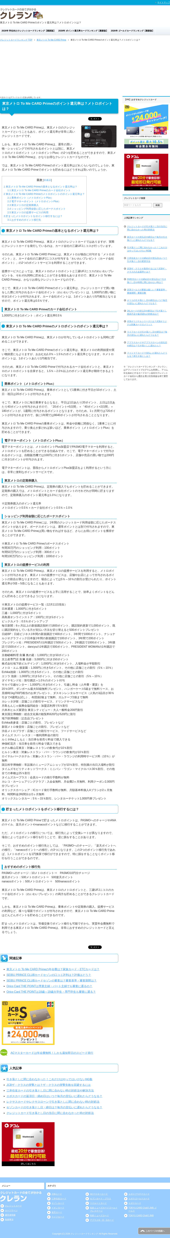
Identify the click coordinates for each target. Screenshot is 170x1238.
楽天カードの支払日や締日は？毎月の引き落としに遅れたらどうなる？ (147, 238)
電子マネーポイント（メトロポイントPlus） (34, 201)
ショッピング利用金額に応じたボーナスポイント (36, 208)
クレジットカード (13, 1206)
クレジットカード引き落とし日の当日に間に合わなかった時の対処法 (50, 1112)
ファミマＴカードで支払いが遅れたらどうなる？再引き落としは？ (147, 354)
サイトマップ (163, 2)
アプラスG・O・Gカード (102, 1220)
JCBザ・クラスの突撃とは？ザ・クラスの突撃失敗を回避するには (49, 1084)
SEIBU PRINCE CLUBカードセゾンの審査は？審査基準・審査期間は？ (52, 980)
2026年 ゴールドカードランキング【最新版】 (132, 31)
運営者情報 (10, 1215)
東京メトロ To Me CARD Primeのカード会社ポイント (39, 190)
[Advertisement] (85, 68)
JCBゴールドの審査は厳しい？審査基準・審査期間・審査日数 (147, 291)
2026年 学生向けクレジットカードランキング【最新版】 (28, 31)
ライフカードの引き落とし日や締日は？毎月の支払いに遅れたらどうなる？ (147, 333)
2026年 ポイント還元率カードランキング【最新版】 (83, 31)
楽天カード (57, 1212)
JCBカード (57, 1194)
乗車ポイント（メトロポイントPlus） (30, 197)
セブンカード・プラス (100, 1198)
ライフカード (58, 1217)
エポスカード (134, 1203)
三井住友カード (59, 1198)
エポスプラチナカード (139, 1194)
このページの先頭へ (155, 1231)
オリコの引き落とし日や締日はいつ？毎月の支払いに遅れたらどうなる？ (147, 302)
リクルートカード (98, 1203)
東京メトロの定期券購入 (23, 205)
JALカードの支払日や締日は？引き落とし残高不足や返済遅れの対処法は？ (147, 312)
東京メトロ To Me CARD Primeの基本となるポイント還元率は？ (40, 186)
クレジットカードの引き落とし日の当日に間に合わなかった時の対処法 (147, 228)
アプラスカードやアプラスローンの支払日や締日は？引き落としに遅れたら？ (147, 344)
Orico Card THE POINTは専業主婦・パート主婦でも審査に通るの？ (49, 986)
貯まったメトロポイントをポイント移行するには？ (33, 216)
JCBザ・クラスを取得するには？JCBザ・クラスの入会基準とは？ (147, 270)
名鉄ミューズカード (99, 1215)
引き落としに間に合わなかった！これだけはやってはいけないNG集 (49, 1079)
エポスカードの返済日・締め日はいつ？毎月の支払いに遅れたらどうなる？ (54, 1096)
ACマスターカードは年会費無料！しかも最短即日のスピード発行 (52, 1052)
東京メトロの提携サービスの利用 (27, 212)
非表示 (47, 180)
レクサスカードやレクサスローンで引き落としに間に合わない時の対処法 (53, 1101)
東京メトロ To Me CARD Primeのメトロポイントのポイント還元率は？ (44, 194)
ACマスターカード (99, 1194)
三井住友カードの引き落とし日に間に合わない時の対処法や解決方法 (50, 1090)
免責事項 (9, 1219)
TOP (16, 40)
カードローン (11, 1210)
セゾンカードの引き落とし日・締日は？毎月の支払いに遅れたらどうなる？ (54, 1107)
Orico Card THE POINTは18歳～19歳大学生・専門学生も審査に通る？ (51, 991)
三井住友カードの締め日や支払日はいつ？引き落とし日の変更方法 (147, 259)
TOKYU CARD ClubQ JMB (141, 1215)
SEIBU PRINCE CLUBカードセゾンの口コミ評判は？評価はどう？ (49, 974)
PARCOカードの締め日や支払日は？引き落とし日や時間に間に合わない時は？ (146, 281)
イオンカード (58, 1208)
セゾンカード (58, 1203)
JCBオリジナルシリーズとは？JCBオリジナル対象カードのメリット (147, 323)
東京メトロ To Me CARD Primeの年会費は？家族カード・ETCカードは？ (53, 969)
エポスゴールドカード (139, 1198)
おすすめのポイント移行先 (24, 219)
